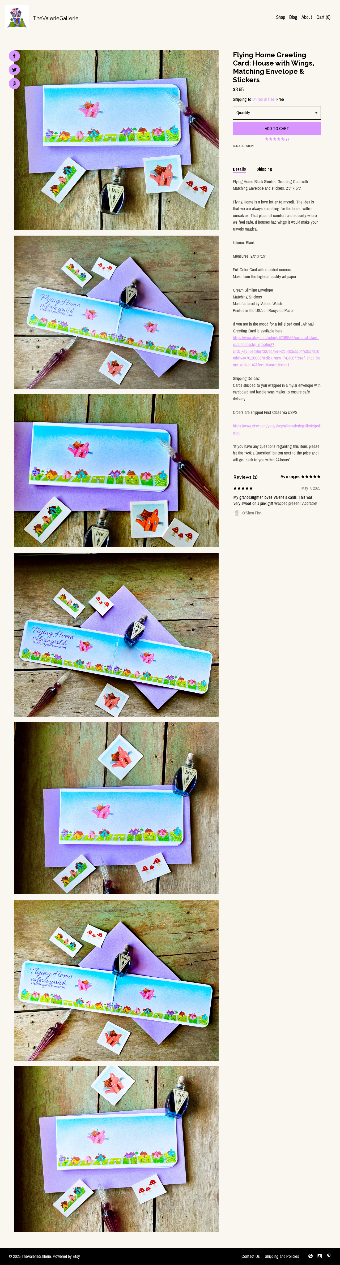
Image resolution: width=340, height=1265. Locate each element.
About (306, 17)
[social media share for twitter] (14, 70)
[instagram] (320, 1256)
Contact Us (250, 1256)
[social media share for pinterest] (14, 84)
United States (263, 99)
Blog (293, 17)
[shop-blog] (310, 1256)
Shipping (264, 169)
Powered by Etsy (66, 1256)
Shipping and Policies (282, 1256)
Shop (280, 17)
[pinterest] (329, 1256)
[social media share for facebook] (14, 56)
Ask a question (243, 146)
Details (239, 169)
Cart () (323, 17)
